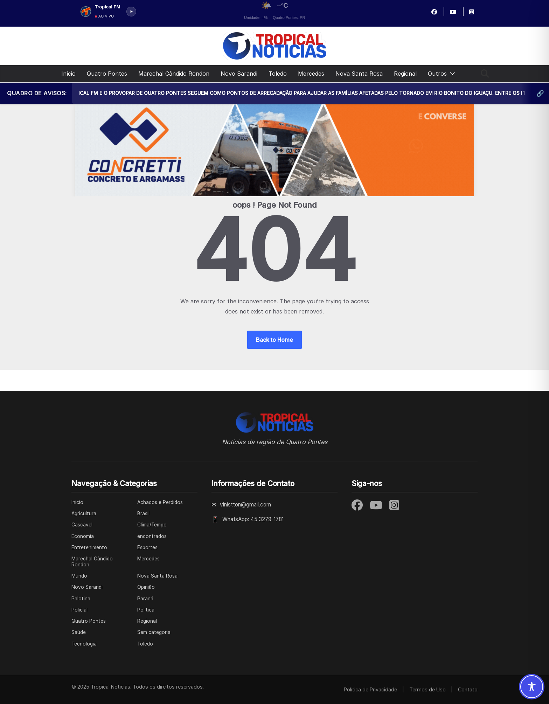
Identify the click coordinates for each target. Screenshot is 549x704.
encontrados (152, 536)
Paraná (145, 598)
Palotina (80, 598)
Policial (79, 610)
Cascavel (81, 524)
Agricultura (83, 513)
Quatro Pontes (107, 73)
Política (145, 610)
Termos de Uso (427, 689)
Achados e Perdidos (160, 502)
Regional (405, 73)
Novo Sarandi (239, 73)
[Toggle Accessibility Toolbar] (532, 687)
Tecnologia (84, 644)
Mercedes (311, 73)
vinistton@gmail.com (245, 504)
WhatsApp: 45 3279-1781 (253, 519)
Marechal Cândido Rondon (173, 73)
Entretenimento (89, 547)
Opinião (146, 587)
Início (68, 73)
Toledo (278, 73)
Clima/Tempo (152, 524)
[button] (451, 74)
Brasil (143, 513)
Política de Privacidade (370, 689)
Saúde (78, 632)
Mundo (79, 576)
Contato (468, 689)
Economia (82, 536)
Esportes (147, 547)
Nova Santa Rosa (359, 73)
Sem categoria (154, 632)
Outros (437, 73)
